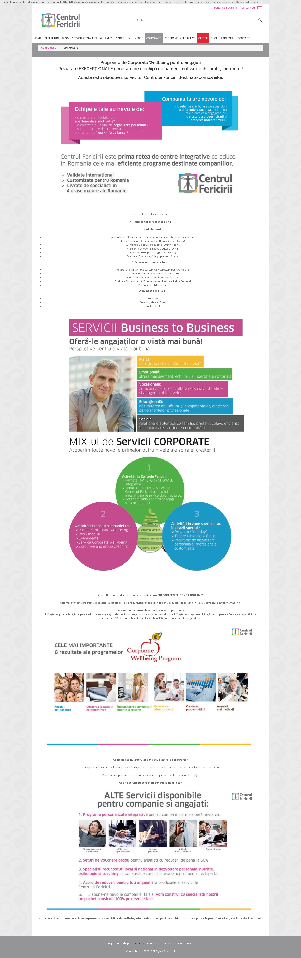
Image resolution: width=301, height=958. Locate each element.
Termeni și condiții (171, 943)
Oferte (203, 38)
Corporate (153, 38)
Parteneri (227, 38)
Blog (65, 38)
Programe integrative (179, 38)
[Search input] (196, 20)
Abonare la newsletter (226, 7)
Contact (244, 38)
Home (37, 38)
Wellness (106, 38)
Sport (120, 38)
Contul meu (248, 7)
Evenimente (135, 38)
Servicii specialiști (84, 38)
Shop (214, 38)
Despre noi (52, 38)
